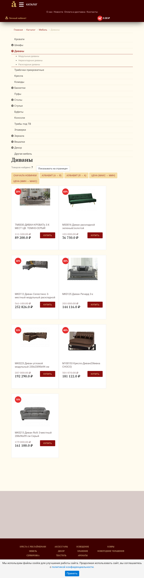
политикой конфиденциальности (73, 567)
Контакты (92, 11)
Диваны (19, 51)
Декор (18, 147)
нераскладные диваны (30, 60)
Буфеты (18, 111)
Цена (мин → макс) (25, 181)
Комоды (19, 81)
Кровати (19, 39)
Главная (18, 29)
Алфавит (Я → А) (76, 175)
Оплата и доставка (74, 11)
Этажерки (20, 129)
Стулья (18, 105)
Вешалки (19, 141)
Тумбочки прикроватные (29, 69)
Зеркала (19, 135)
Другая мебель (23, 153)
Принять (72, 573)
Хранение (82, 551)
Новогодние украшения (110, 551)
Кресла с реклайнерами (33, 546)
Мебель (43, 29)
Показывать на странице (53, 168)
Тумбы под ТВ (22, 123)
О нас (49, 11)
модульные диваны (28, 56)
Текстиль (61, 555)
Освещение (82, 546)
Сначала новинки (25, 175)
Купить (47, 235)
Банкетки (19, 87)
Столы (18, 99)
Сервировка (33, 555)
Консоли (19, 117)
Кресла (18, 75)
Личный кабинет (17, 18)
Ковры (110, 546)
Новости (58, 11)
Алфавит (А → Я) (51, 175)
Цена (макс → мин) (103, 175)
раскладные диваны (29, 64)
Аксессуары (61, 546)
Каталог (30, 29)
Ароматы (83, 555)
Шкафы (18, 45)
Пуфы (17, 93)
